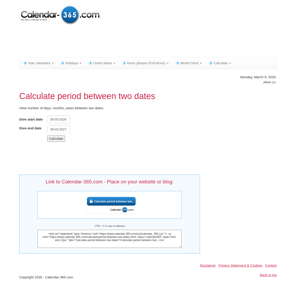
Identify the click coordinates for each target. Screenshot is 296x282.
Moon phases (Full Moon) (145, 63)
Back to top (268, 275)
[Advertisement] (128, 42)
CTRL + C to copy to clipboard (109, 226)
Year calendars (38, 63)
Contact (271, 265)
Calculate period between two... (114, 201)
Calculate (220, 63)
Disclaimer (208, 265)
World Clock (188, 63)
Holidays (71, 63)
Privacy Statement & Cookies (240, 265)
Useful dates (101, 63)
